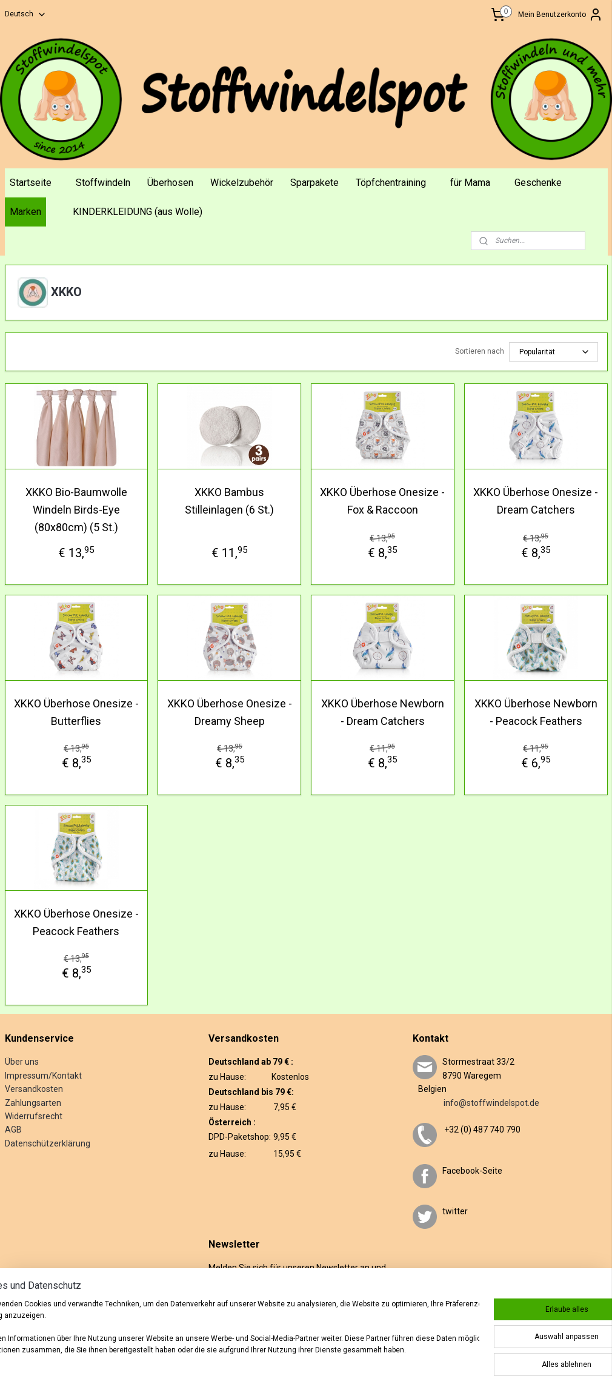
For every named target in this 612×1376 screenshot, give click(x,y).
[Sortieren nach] (553, 352)
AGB (13, 1129)
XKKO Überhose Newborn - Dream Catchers (382, 712)
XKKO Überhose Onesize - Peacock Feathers (76, 922)
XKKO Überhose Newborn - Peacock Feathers (535, 712)
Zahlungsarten (33, 1103)
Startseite (31, 182)
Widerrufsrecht (33, 1116)
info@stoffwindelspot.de (476, 1103)
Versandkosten (34, 1089)
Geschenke (538, 182)
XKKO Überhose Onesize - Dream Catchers (535, 501)
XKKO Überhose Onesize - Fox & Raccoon (382, 501)
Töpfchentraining (391, 182)
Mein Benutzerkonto (560, 14)
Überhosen (170, 182)
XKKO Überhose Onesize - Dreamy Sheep (229, 712)
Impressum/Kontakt (43, 1075)
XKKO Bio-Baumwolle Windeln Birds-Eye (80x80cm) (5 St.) (76, 510)
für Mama (470, 182)
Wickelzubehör (241, 182)
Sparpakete (314, 182)
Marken (25, 211)
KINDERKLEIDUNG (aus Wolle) (137, 211)
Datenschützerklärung (47, 1143)
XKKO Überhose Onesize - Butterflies (76, 712)
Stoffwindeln (103, 182)
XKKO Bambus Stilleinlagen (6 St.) (229, 501)
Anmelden (235, 1306)
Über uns (22, 1062)
